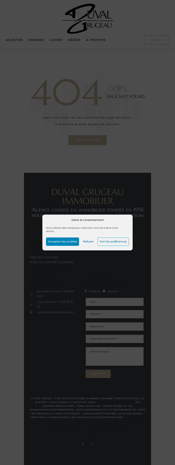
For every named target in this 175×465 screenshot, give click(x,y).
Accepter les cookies (62, 241)
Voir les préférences (113, 241)
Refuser (88, 241)
